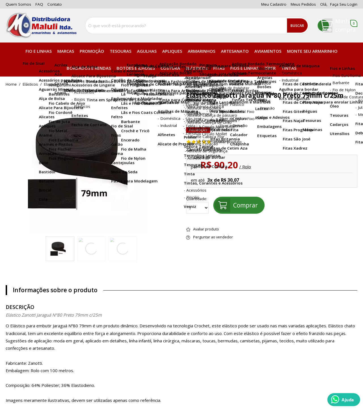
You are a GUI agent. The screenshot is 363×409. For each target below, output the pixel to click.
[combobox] (197, 25)
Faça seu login (343, 4)
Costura (170, 68)
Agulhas (147, 51)
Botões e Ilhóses (136, 68)
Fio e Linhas (39, 51)
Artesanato (235, 51)
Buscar (297, 25)
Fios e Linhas (244, 68)
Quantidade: (197, 205)
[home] (41, 25)
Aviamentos (267, 51)
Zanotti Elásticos (204, 149)
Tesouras (120, 51)
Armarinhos (201, 51)
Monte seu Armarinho (312, 51)
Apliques (172, 51)
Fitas (219, 68)
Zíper (270, 68)
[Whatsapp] (343, 399)
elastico (50, 84)
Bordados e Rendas (89, 68)
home (11, 84)
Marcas (65, 51)
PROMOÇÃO (92, 51)
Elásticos (197, 68)
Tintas (288, 68)
